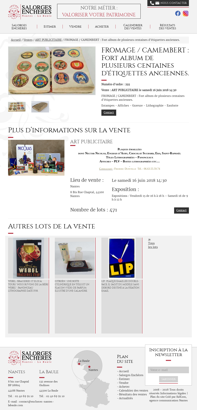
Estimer (50, 26)
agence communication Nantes (168, 400)
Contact (109, 112)
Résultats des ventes (133, 394)
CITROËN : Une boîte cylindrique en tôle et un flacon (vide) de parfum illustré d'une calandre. (72, 286)
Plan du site (157, 396)
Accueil (16, 40)
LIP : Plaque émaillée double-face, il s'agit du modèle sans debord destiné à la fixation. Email (120, 286)
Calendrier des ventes (132, 26)
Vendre (75, 26)
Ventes (28, 40)
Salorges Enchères (131, 375)
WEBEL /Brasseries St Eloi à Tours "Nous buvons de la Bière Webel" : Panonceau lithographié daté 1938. (28, 286)
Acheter (102, 26)
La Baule (49, 371)
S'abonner (168, 379)
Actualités (126, 398)
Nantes (16, 371)
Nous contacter (168, 3)
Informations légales (173, 393)
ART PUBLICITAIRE (48, 40)
